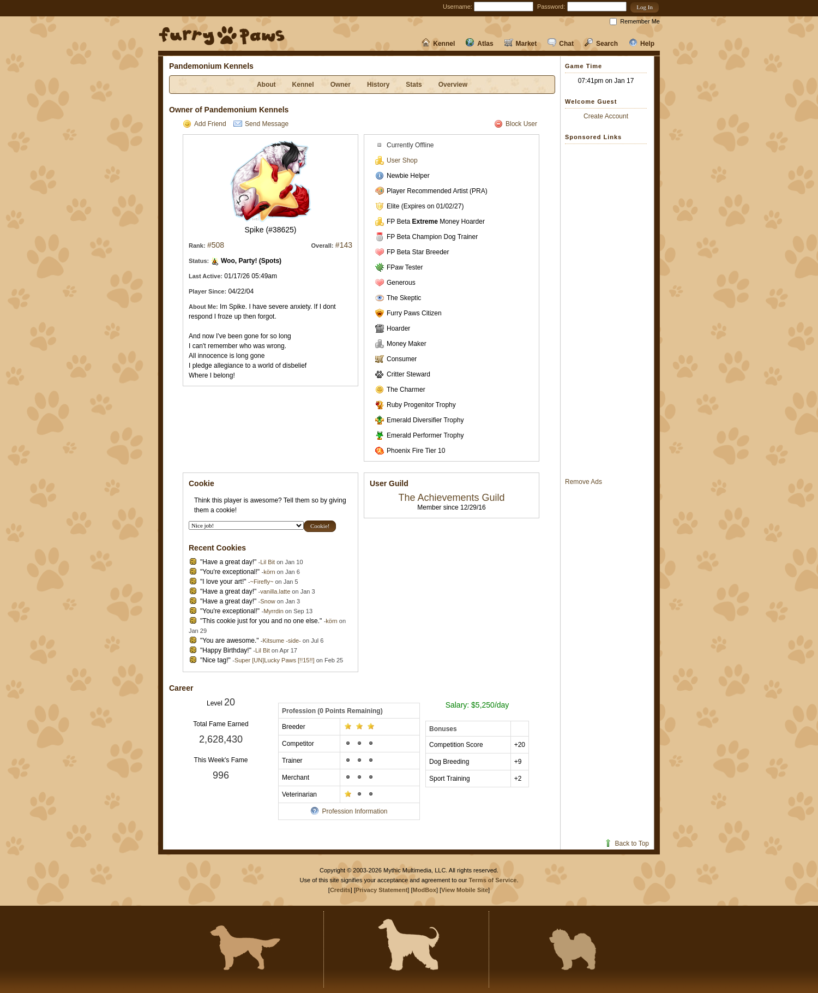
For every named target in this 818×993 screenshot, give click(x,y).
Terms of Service (493, 880)
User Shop (396, 160)
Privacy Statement (381, 890)
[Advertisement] (608, 310)
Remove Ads (583, 482)
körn (269, 572)
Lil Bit (267, 562)
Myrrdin (273, 611)
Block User (515, 124)
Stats (414, 84)
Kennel (438, 43)
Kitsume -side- (281, 640)
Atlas (479, 43)
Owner (340, 84)
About (266, 84)
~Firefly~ (262, 581)
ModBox (424, 890)
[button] (644, 7)
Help (641, 43)
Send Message (260, 124)
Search (601, 43)
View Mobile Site (464, 890)
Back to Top (626, 843)
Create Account (606, 116)
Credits (340, 890)
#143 (343, 245)
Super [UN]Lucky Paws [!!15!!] (274, 660)
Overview (452, 84)
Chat (561, 43)
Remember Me (640, 21)
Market (520, 43)
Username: (457, 6)
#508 (215, 245)
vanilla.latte (275, 591)
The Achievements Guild (451, 497)
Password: (551, 6)
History (378, 84)
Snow (267, 601)
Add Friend (204, 124)
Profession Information (348, 811)
